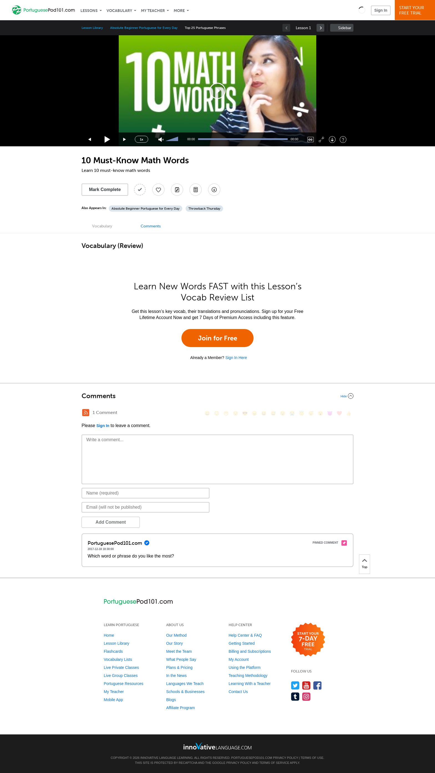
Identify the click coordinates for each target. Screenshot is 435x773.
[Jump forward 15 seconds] (125, 139)
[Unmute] (161, 139)
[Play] (107, 139)
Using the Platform (245, 667)
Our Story (174, 643)
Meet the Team (179, 651)
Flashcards (113, 651)
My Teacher (153, 10)
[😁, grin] (226, 413)
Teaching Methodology (248, 675)
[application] (217, 90)
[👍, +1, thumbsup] (348, 413)
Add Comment (110, 522)
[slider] (172, 139)
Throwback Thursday (204, 208)
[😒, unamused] (235, 413)
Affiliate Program (180, 708)
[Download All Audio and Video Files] (214, 190)
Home (109, 635)
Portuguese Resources (123, 683)
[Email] (145, 507)
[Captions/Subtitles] (310, 139)
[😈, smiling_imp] (330, 413)
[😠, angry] (254, 413)
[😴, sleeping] (311, 413)
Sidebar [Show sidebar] (344, 28)
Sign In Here (236, 357)
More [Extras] (179, 10)
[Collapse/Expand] (217, 395)
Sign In (380, 10)
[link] (320, 28)
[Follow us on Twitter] (295, 685)
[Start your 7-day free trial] (308, 640)
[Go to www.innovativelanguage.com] (217, 746)
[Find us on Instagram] (306, 696)
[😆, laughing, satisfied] (264, 413)
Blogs (171, 699)
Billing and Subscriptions (250, 651)
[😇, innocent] (301, 413)
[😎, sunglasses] (245, 413)
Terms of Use (311, 757)
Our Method (176, 635)
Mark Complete (105, 189)
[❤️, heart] (339, 413)
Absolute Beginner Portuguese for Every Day (144, 28)
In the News (176, 675)
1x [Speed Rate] (141, 139)
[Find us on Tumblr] (295, 696)
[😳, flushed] (216, 413)
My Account (239, 659)
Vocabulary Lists (118, 659)
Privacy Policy (285, 757)
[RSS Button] (86, 412)
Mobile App (113, 699)
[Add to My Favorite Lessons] (158, 190)
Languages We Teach (185, 683)
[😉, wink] (282, 413)
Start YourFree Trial (415, 10)
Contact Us (238, 691)
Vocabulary (119, 10)
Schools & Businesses (185, 691)
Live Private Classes (121, 667)
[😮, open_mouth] (320, 413)
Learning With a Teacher (250, 683)
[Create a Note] (177, 190)
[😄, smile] (207, 413)
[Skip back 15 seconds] (90, 139)
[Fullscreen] (321, 139)
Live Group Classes (121, 675)
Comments (151, 226)
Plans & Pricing (179, 667)
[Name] (145, 493)
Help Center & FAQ (245, 635)
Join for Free (217, 338)
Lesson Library (92, 28)
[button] (362, 10)
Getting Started (242, 643)
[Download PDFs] (195, 190)
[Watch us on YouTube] (306, 685)
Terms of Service (274, 762)
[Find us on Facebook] (317, 685)
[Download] (332, 139)
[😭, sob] (292, 413)
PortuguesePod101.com (251, 757)
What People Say (181, 659)
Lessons (89, 10)
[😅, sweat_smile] (273, 413)
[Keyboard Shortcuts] (343, 139)
